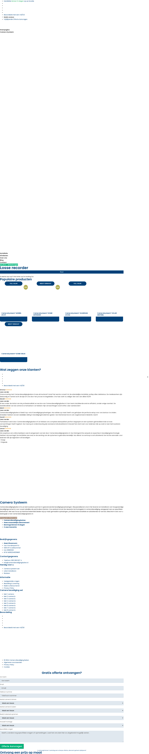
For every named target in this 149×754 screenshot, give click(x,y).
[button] (62, 440)
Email (2, 684)
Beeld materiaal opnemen (9, 714)
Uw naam (3, 677)
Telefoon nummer (6, 692)
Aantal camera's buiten (8, 707)
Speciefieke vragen (6, 729)
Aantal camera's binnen (8, 699)
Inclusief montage (6, 722)
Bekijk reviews (9, 17)
